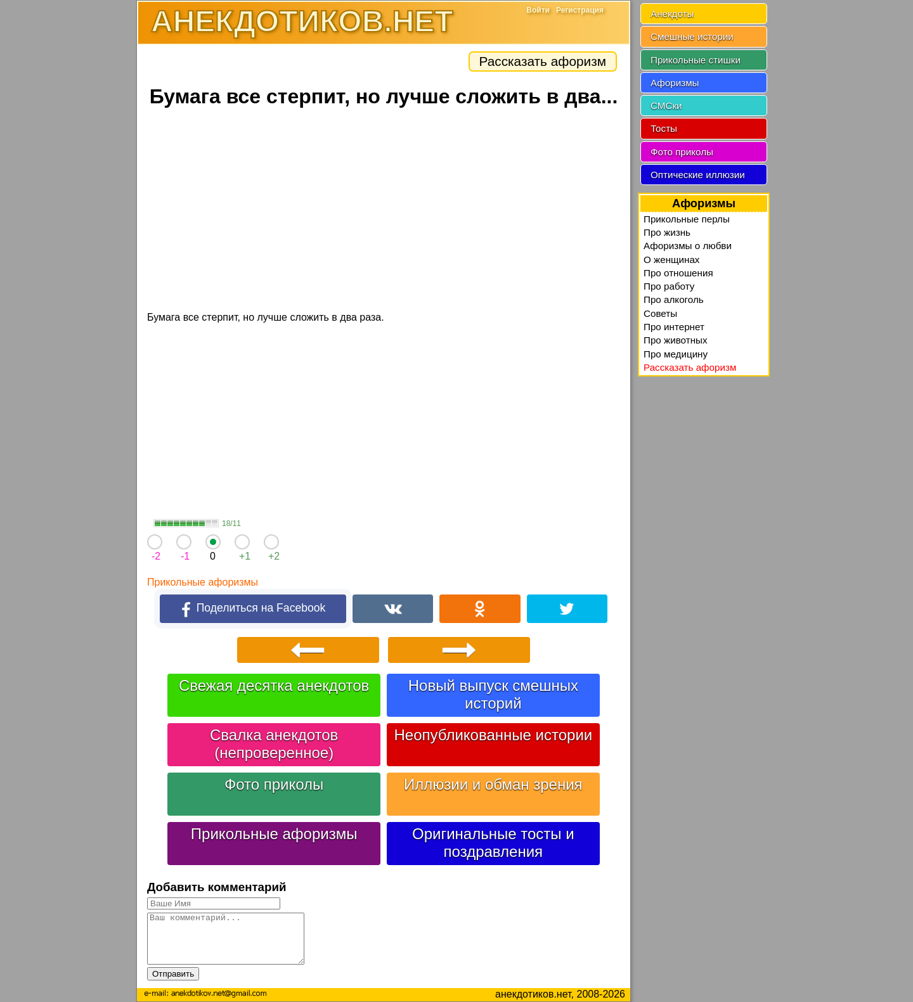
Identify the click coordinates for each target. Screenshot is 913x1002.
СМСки (666, 105)
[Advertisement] (383, 211)
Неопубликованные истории (493, 734)
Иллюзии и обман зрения (493, 784)
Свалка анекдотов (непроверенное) (274, 743)
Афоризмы (675, 82)
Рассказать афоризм (542, 61)
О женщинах (671, 259)
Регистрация (580, 10)
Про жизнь (667, 232)
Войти (538, 10)
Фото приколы (273, 784)
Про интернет (674, 326)
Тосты (664, 128)
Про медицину (676, 354)
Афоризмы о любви (688, 245)
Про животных (676, 340)
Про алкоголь (674, 299)
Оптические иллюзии (698, 174)
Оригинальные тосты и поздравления (493, 842)
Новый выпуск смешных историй (493, 694)
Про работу (669, 286)
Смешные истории (692, 36)
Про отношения (678, 272)
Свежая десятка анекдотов (274, 685)
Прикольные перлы (687, 219)
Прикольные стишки (696, 60)
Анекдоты (672, 13)
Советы (660, 313)
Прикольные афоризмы (202, 582)
